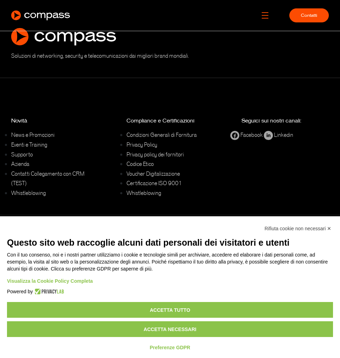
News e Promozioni (33, 135)
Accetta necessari (170, 329)
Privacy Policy (141, 144)
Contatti (309, 15)
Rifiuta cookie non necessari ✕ (298, 228)
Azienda (20, 164)
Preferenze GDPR (170, 347)
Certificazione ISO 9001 (154, 183)
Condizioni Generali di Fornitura (161, 135)
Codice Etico (140, 164)
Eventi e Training (29, 144)
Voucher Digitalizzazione (153, 173)
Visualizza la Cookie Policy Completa (50, 281)
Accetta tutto (170, 310)
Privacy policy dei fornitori (155, 154)
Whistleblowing (28, 193)
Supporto (22, 154)
